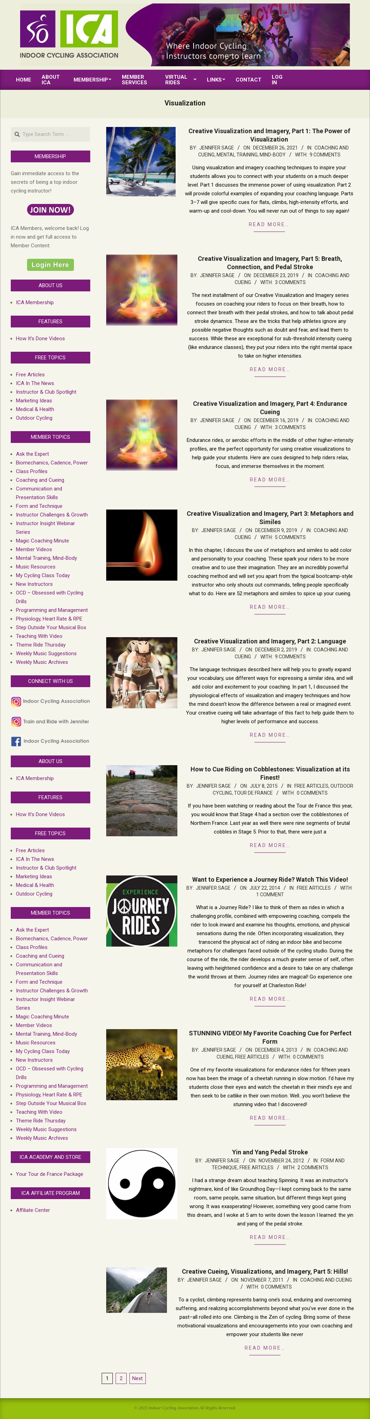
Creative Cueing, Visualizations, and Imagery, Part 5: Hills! (265, 1271)
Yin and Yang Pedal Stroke (270, 1152)
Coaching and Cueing (326, 1280)
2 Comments (312, 1167)
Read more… (269, 224)
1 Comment (270, 894)
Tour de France (253, 793)
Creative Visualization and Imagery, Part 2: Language (270, 641)
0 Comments (312, 793)
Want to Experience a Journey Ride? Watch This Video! (270, 879)
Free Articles (311, 786)
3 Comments (290, 282)
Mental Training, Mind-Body (251, 154)
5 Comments (290, 537)
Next (137, 1378)
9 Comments (325, 154)
